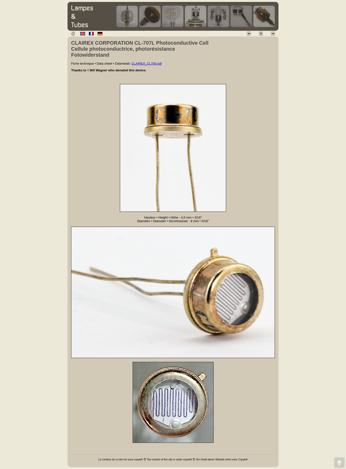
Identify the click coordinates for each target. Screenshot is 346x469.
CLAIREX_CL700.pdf (146, 63)
